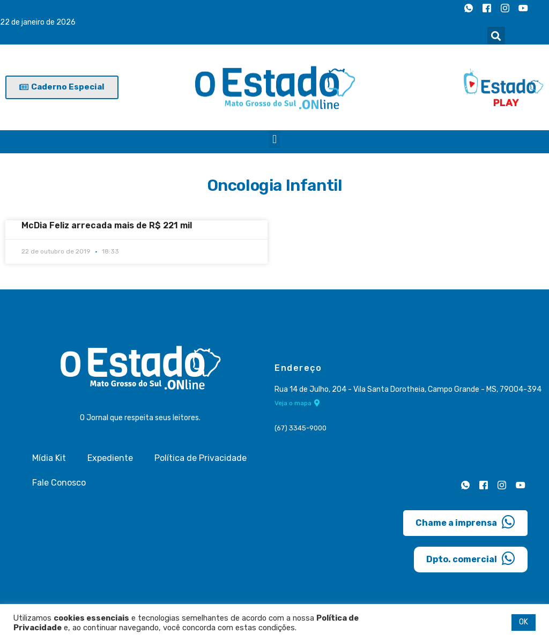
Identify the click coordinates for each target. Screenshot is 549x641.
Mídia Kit (49, 458)
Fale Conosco (59, 483)
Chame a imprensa (465, 522)
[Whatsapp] (469, 8)
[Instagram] (505, 8)
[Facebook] (487, 8)
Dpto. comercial (470, 558)
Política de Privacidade (200, 458)
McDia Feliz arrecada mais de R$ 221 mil (106, 225)
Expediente (110, 458)
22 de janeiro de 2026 (38, 22)
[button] (496, 35)
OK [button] (523, 622)
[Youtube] (523, 8)
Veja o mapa (297, 403)
